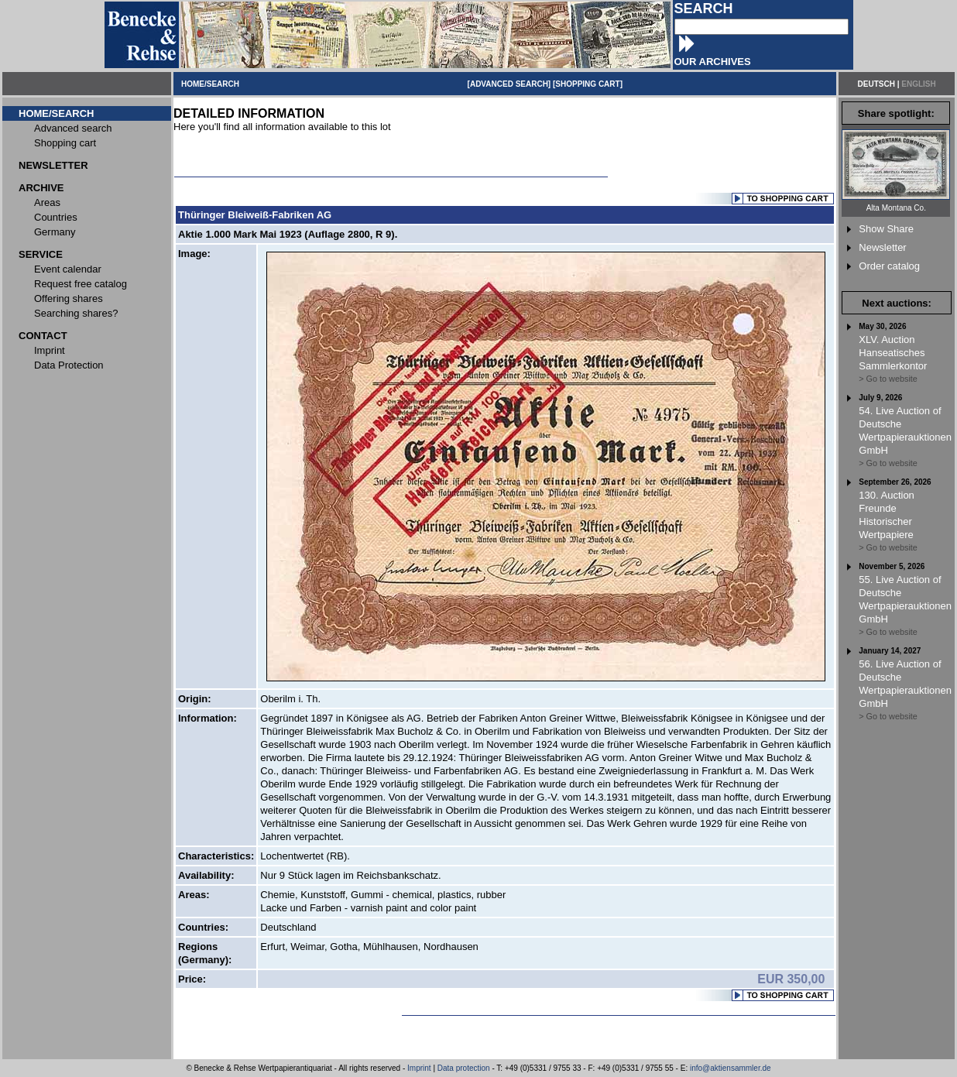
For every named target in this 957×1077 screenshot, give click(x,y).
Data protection (463, 1068)
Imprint (419, 1068)
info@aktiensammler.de (730, 1068)
